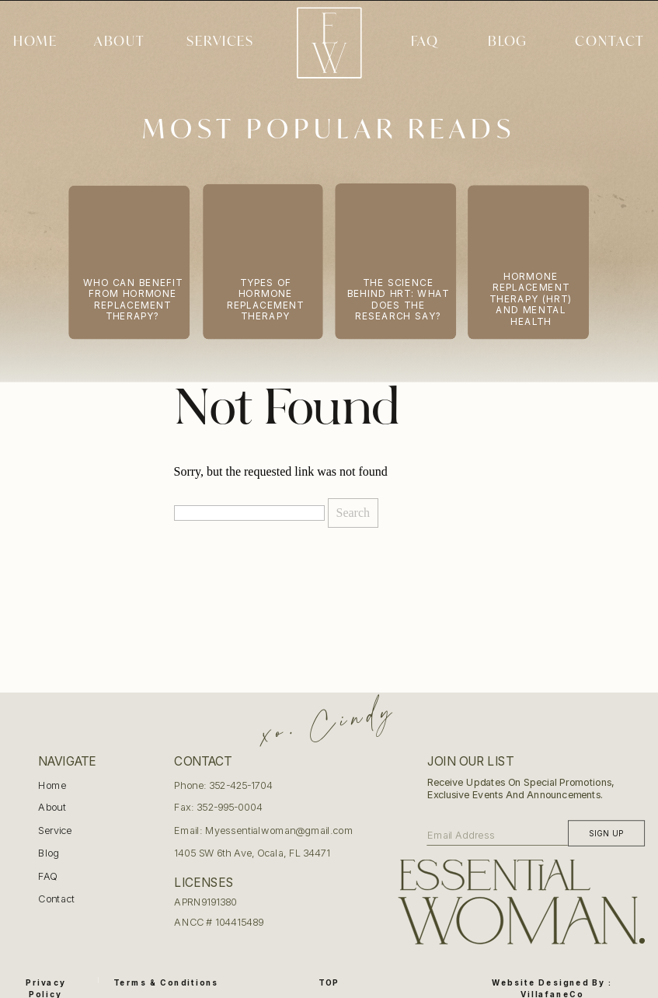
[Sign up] (606, 833)
